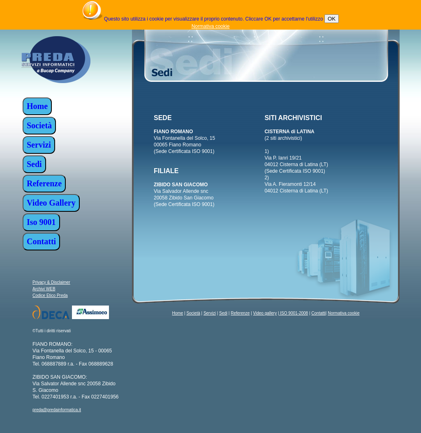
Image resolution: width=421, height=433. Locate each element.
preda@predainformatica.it (56, 410)
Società (193, 313)
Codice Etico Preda (50, 295)
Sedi (223, 313)
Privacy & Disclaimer (51, 282)
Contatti (318, 313)
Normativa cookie (211, 26)
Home (177, 313)
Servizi (210, 313)
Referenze (240, 313)
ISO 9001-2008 (293, 313)
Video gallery (265, 313)
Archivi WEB (44, 289)
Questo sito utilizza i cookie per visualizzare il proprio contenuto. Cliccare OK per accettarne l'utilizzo (213, 19)
